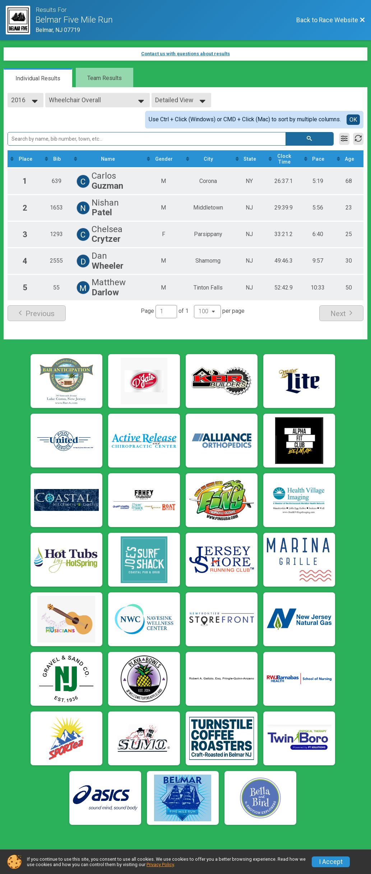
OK (353, 119)
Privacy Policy (160, 864)
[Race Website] (21, 20)
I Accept (331, 861)
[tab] (38, 78)
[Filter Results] (344, 139)
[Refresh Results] (358, 139)
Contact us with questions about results (185, 53)
